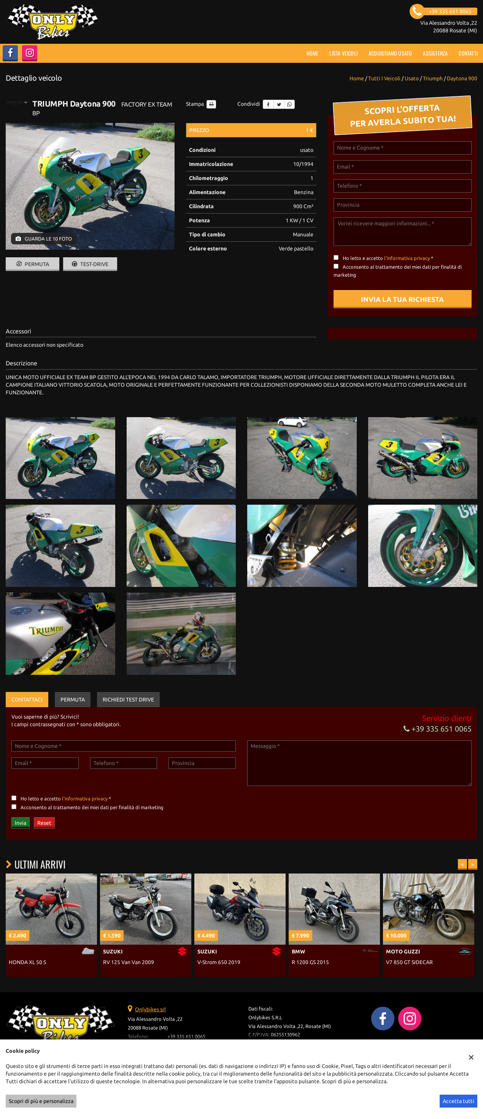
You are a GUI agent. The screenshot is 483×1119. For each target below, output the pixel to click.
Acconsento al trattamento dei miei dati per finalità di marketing (92, 807)
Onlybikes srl (150, 1009)
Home (313, 53)
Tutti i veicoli (384, 78)
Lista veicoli (343, 53)
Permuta (32, 264)
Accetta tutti (458, 1101)
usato (412, 78)
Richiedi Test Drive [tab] (128, 700)
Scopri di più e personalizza (41, 1101)
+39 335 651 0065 (438, 728)
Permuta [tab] (72, 700)
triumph (433, 78)
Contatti (468, 53)
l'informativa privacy (407, 258)
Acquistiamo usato (390, 53)
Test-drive (90, 264)
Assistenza (435, 53)
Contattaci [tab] (27, 700)
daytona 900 (462, 78)
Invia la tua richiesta (402, 299)
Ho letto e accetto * (388, 258)
